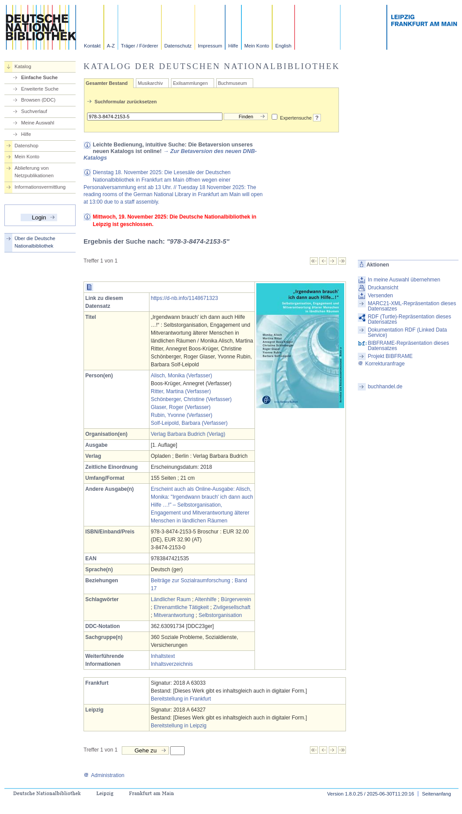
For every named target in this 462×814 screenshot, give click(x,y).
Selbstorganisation (220, 615)
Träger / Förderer (139, 45)
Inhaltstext (163, 656)
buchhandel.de (385, 386)
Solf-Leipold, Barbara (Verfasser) (189, 423)
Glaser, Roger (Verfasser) (181, 407)
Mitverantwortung (174, 615)
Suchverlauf (34, 111)
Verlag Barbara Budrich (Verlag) (188, 434)
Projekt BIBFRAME (390, 356)
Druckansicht (383, 288)
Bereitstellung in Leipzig (179, 726)
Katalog (23, 66)
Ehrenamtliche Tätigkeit (181, 607)
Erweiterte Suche (39, 88)
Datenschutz (178, 45)
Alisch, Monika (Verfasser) (181, 375)
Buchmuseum (232, 83)
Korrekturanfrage (381, 364)
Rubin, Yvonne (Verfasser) (181, 415)
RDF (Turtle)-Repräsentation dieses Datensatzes (409, 319)
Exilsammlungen (190, 83)
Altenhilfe (205, 599)
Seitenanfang (436, 793)
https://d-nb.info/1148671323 (184, 298)
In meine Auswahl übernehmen (404, 280)
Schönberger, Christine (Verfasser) (191, 399)
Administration (104, 775)
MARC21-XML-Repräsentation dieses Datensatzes (412, 306)
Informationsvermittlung (40, 187)
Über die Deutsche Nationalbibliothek (35, 242)
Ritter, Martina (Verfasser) (181, 391)
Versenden (380, 295)
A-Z (111, 45)
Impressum (210, 45)
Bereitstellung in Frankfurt (181, 699)
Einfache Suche (39, 77)
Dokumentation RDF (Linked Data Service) (407, 332)
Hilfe (233, 45)
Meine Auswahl (37, 122)
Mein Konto (256, 45)
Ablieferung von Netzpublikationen (34, 171)
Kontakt (92, 45)
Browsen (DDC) (38, 99)
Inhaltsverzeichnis (172, 664)
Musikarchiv (150, 83)
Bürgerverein (236, 599)
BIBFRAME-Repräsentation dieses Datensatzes (408, 345)
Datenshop (26, 145)
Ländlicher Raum (171, 599)
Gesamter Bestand (106, 83)
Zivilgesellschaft (232, 607)
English (283, 45)
